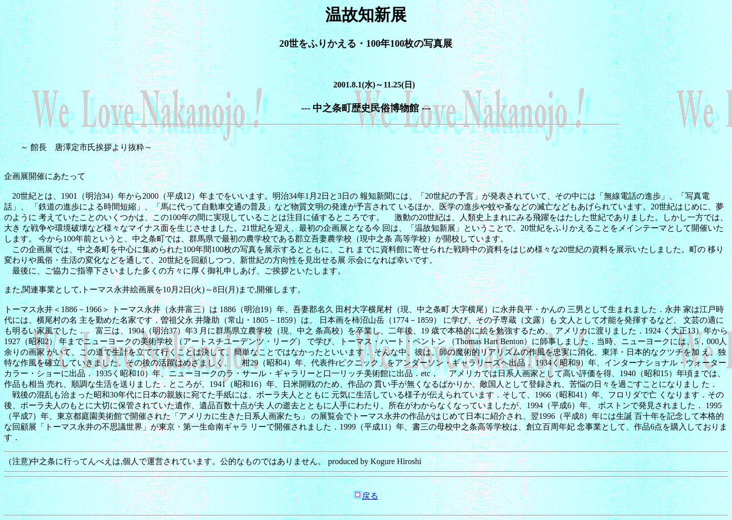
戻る (370, 496)
